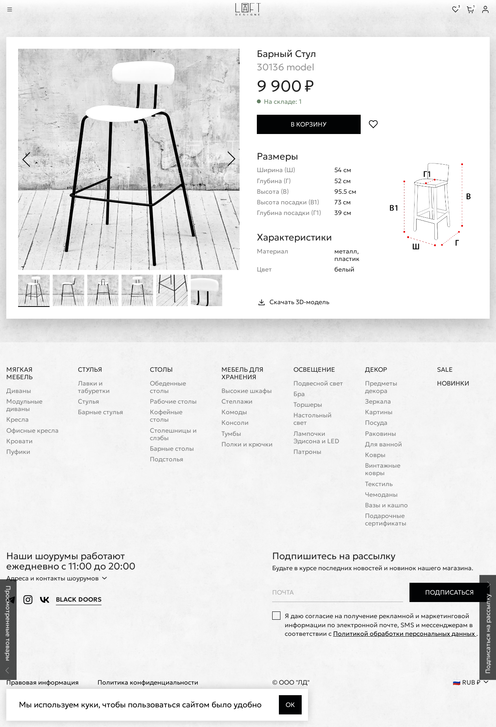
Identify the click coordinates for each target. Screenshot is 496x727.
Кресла (17, 420)
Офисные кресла (32, 430)
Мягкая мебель (19, 373)
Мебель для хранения (242, 373)
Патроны (307, 451)
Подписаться (449, 592)
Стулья (90, 369)
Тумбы (231, 433)
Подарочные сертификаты (385, 519)
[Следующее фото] (231, 159)
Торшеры (307, 404)
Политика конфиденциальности (148, 683)
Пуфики (18, 451)
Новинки (453, 383)
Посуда (376, 423)
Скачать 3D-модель (293, 302)
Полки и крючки (247, 444)
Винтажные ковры (382, 469)
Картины (379, 412)
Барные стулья (100, 412)
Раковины (380, 433)
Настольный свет (312, 419)
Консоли (235, 423)
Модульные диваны (24, 405)
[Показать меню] (9, 9)
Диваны (18, 391)
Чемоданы (381, 494)
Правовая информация (42, 683)
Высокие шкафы (246, 391)
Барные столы (172, 448)
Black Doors (78, 599)
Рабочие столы (173, 401)
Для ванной (383, 444)
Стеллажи (237, 401)
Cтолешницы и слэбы (173, 434)
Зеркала (378, 401)
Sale (445, 369)
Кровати (19, 441)
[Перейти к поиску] (20, 9)
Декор (376, 369)
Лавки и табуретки (94, 387)
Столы (161, 369)
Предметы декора (381, 387)
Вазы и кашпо (386, 505)
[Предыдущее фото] (26, 159)
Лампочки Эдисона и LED (316, 437)
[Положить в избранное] (373, 124)
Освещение (314, 369)
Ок (290, 705)
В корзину (308, 124)
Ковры (375, 455)
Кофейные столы (166, 416)
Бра (299, 394)
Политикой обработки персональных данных (404, 633)
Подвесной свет (318, 383)
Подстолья (166, 459)
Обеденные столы (168, 387)
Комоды (234, 412)
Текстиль (379, 484)
